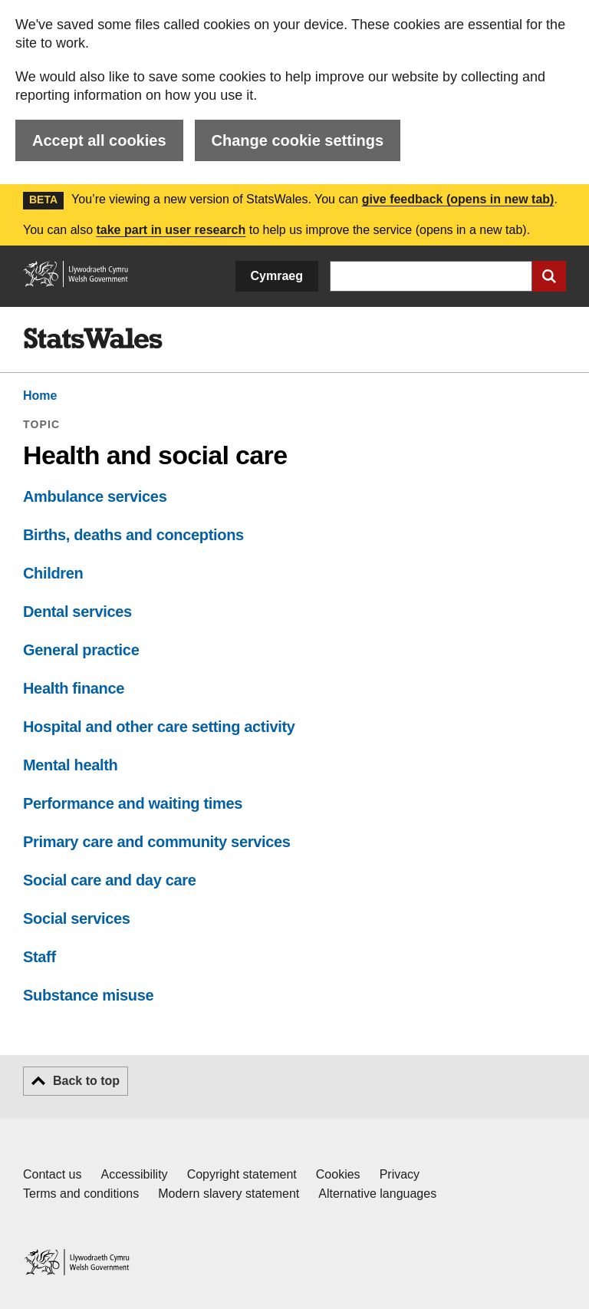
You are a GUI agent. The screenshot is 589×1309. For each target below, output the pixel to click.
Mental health (70, 765)
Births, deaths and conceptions (133, 534)
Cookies (338, 1174)
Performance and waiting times (132, 803)
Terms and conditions (81, 1193)
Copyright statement (242, 1174)
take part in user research (170, 229)
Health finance (73, 688)
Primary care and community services (157, 841)
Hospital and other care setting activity (159, 726)
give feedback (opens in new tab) (458, 199)
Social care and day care (109, 880)
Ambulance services (94, 496)
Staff (39, 956)
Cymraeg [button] (277, 275)
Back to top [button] (86, 1080)
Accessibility (133, 1174)
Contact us (52, 1174)
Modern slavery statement (228, 1193)
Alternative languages (377, 1193)
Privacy (400, 1174)
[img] (93, 338)
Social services (76, 918)
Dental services (77, 611)
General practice (81, 649)
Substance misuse (88, 995)
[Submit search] (549, 276)
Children (53, 573)
